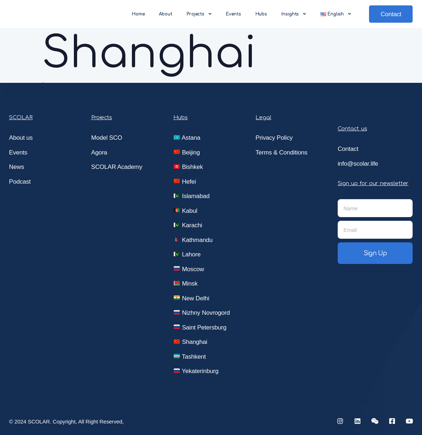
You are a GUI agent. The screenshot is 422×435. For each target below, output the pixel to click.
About (165, 14)
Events (233, 14)
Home (138, 14)
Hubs (261, 14)
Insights (293, 14)
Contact (391, 14)
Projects (199, 14)
